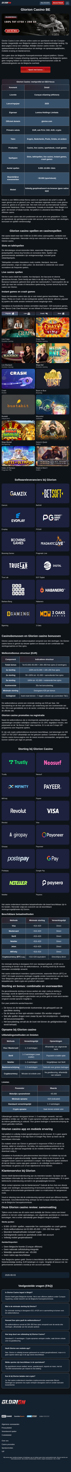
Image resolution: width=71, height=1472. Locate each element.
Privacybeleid (7, 1428)
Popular (10, 313)
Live (27, 313)
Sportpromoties (7, 1448)
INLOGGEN (45, 3)
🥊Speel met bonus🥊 (35, 70)
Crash (44, 313)
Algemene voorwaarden (10, 1424)
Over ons (5, 1441)
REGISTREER (58, 3)
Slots (61, 313)
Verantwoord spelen (9, 1431)
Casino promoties (8, 1444)
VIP (3, 1451)
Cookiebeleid (6, 1435)
